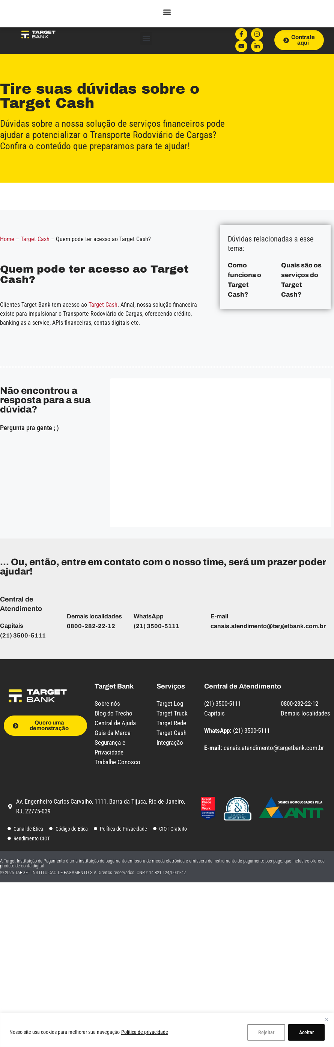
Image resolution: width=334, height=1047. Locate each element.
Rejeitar (266, 1032)
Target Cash (35, 239)
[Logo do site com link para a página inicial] (38, 34)
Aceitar (306, 1032)
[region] (167, 1030)
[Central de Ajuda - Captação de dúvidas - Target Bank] (219, 451)
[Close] (326, 1019)
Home (7, 239)
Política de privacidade (144, 1032)
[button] (146, 38)
